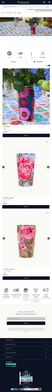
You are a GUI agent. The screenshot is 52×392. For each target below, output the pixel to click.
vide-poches (43, 54)
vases (31, 54)
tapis (20, 54)
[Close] (51, 10)
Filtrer (13, 61)
